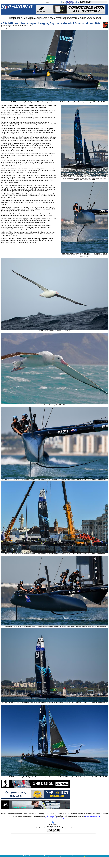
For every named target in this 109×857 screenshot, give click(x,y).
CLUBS (27, 18)
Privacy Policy (60, 818)
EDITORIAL (18, 18)
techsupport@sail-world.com (92, 816)
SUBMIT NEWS (86, 18)
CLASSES (35, 18)
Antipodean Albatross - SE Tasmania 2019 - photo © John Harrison (54, 330)
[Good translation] (50, 830)
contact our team (49, 816)
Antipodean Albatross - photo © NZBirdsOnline (54, 404)
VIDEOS (51, 18)
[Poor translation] (56, 830)
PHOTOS (43, 18)
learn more (79, 856)
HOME (10, 18)
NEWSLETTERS (72, 18)
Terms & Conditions (50, 818)
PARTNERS (60, 18)
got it (85, 856)
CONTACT (97, 18)
